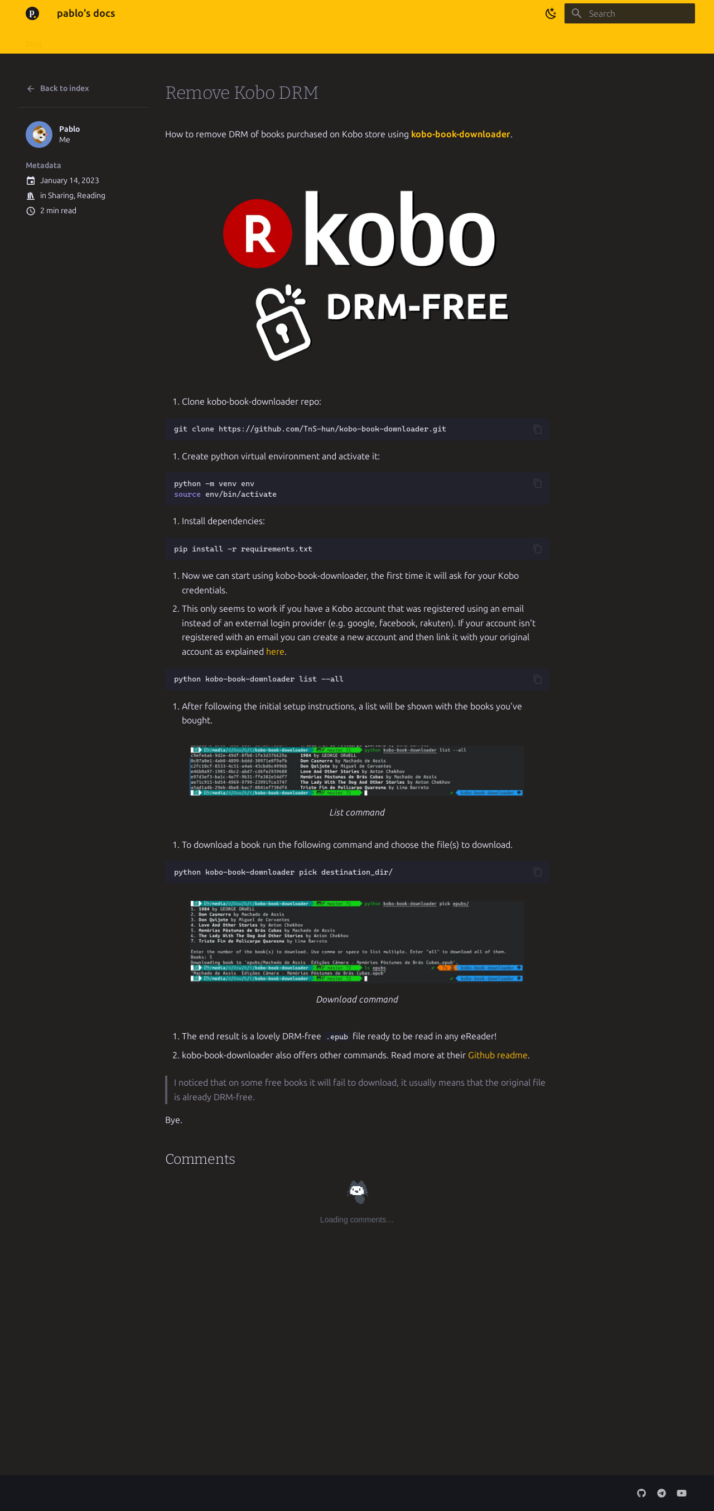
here (275, 651)
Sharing (61, 195)
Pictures (223, 40)
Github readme (498, 1055)
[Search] (630, 13)
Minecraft (176, 40)
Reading (91, 195)
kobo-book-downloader (460, 134)
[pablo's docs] (32, 13)
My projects (124, 40)
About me (72, 40)
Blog (34, 40)
